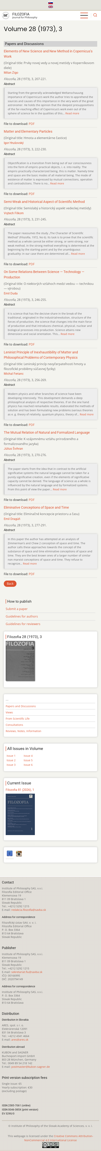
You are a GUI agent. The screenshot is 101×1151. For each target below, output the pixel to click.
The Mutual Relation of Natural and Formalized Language (47, 432)
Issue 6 (28, 765)
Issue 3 (11, 765)
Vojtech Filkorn (14, 213)
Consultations (14, 725)
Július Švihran (13, 448)
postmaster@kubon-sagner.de (30, 1066)
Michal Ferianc (13, 373)
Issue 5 (28, 760)
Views (9, 712)
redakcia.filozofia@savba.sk (28, 910)
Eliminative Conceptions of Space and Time (36, 507)
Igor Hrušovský (14, 143)
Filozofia (20, 14)
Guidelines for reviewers (23, 624)
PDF (31, 124)
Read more (72, 113)
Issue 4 (28, 755)
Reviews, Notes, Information (23, 731)
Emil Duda (11, 293)
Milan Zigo (11, 72)
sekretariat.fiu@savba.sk (26, 972)
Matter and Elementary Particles (28, 131)
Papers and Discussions (21, 706)
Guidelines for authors (22, 616)
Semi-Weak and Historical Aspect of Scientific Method (44, 202)
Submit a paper (17, 609)
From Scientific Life (18, 718)
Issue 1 (11, 755)
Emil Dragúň (12, 519)
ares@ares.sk (19, 1039)
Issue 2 (11, 760)
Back (10, 584)
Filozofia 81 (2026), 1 (20, 790)
